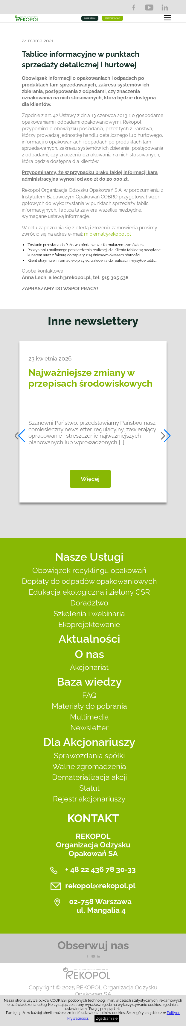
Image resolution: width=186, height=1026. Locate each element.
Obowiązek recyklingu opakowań (89, 570)
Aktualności (89, 638)
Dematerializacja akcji (89, 777)
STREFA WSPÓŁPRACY (112, 18)
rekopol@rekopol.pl (100, 885)
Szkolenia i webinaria (89, 613)
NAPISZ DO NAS (89, 18)
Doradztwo (89, 603)
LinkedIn (165, 8)
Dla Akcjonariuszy (89, 742)
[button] (20, 435)
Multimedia (89, 717)
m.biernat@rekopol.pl (107, 234)
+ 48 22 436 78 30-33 (100, 869)
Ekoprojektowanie (89, 624)
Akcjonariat (89, 667)
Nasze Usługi (89, 556)
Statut (89, 788)
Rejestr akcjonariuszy (89, 799)
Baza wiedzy (89, 681)
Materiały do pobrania (89, 706)
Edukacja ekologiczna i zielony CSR (89, 592)
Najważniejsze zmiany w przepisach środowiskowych (90, 378)
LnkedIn (98, 956)
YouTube (149, 8)
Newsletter (89, 727)
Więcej (90, 478)
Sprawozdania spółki (89, 755)
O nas (89, 654)
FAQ (89, 695)
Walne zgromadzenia (89, 766)
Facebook (134, 8)
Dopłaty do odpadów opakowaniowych (89, 581)
